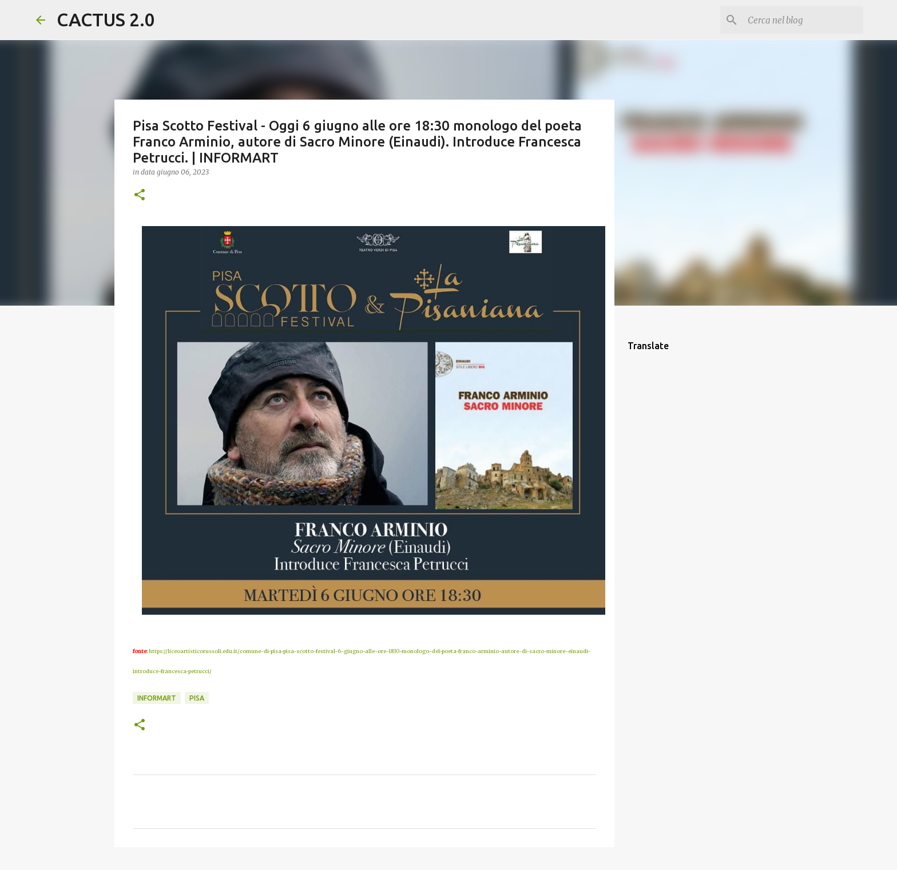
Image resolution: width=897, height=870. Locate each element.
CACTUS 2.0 (106, 19)
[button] (139, 195)
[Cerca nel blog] (803, 20)
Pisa (196, 698)
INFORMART (156, 698)
